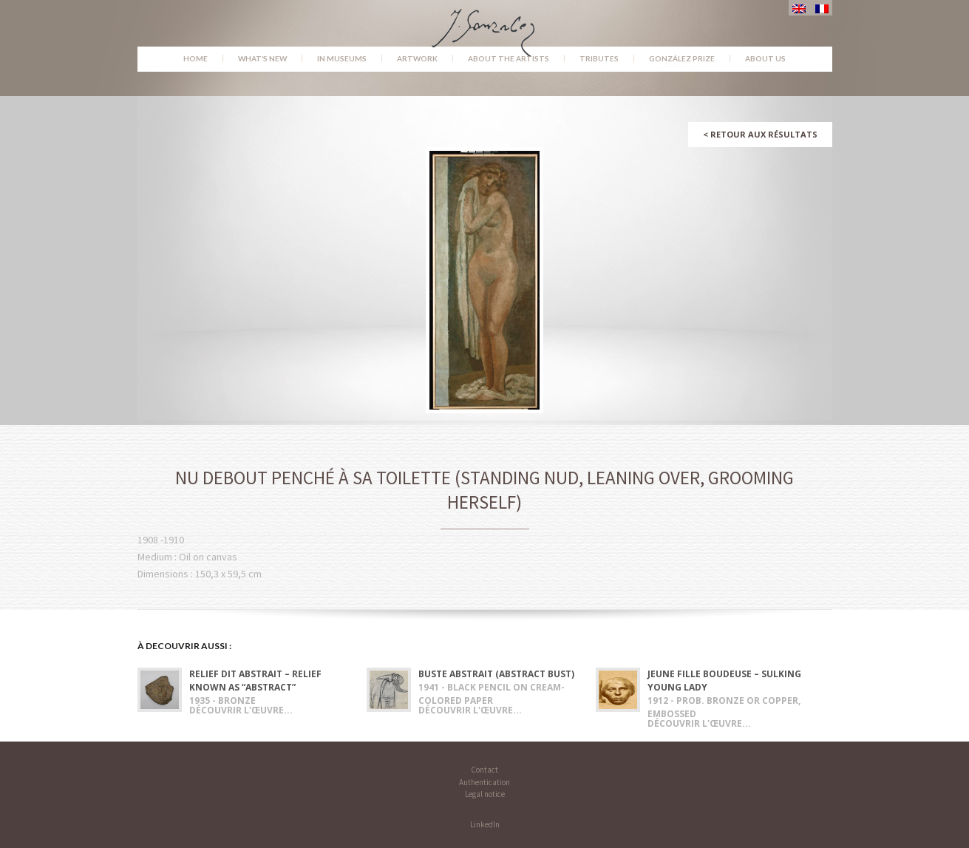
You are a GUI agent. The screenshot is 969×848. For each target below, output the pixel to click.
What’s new (262, 58)
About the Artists (508, 58)
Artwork (417, 58)
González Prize (682, 58)
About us (765, 58)
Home (195, 58)
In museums (342, 58)
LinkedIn (485, 824)
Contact (484, 769)
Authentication (484, 782)
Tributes (599, 58)
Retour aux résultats (760, 134)
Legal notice (485, 794)
